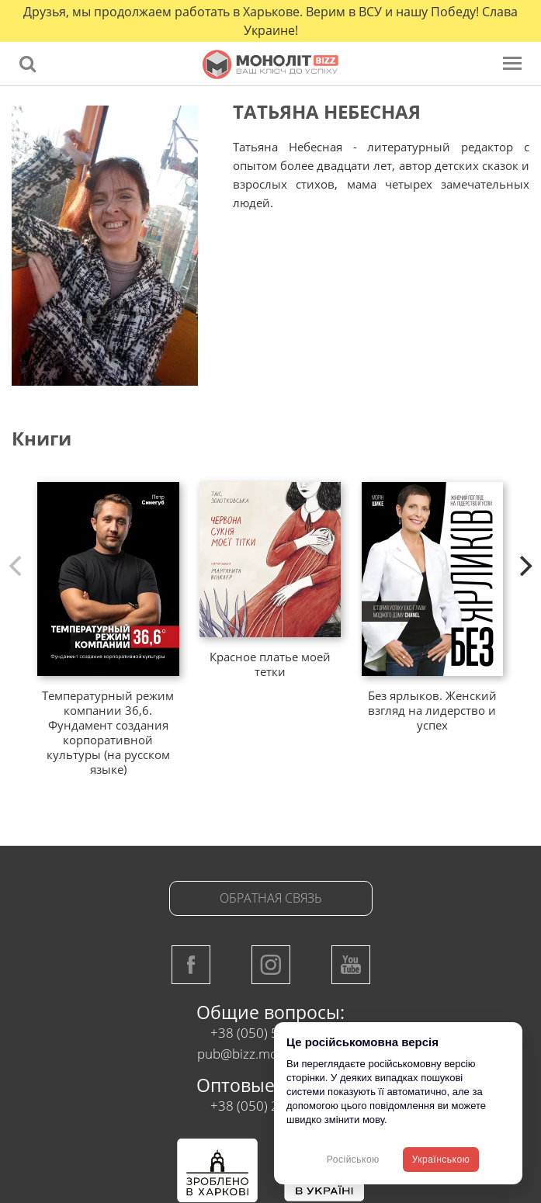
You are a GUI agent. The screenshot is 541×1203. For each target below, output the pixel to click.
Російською (353, 1159)
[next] (524, 566)
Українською (441, 1159)
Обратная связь (271, 898)
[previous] (17, 566)
